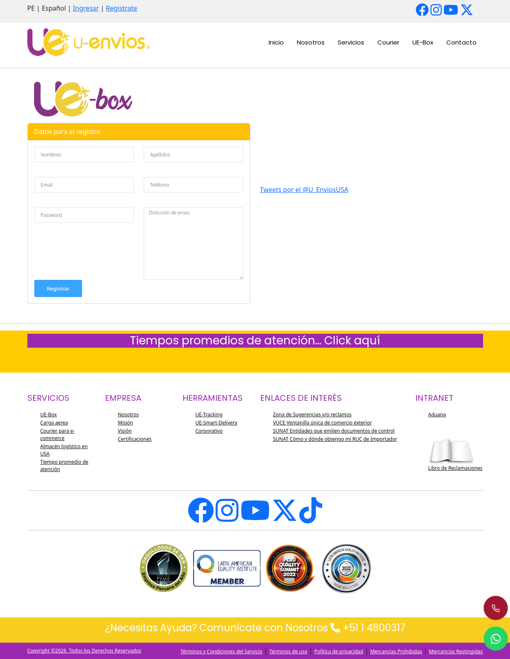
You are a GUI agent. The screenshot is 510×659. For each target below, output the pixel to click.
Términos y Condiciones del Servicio (221, 651)
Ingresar (86, 8)
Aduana (437, 414)
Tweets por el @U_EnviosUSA (304, 189)
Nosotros (311, 42)
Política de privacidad (338, 651)
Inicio (276, 42)
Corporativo (209, 430)
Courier (388, 42)
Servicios (351, 42)
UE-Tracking (209, 414)
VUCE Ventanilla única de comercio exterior (322, 422)
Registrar (58, 288)
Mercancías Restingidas (456, 651)
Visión (125, 430)
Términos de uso (288, 651)
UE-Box (422, 42)
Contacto (461, 42)
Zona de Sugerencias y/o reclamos (312, 414)
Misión (126, 422)
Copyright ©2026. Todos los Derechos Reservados (84, 650)
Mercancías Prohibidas (396, 651)
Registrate (121, 8)
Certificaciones (135, 439)
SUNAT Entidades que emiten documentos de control (334, 430)
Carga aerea (54, 422)
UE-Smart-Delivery (217, 422)
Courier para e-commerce (57, 434)
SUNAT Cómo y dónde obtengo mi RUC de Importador (335, 439)
